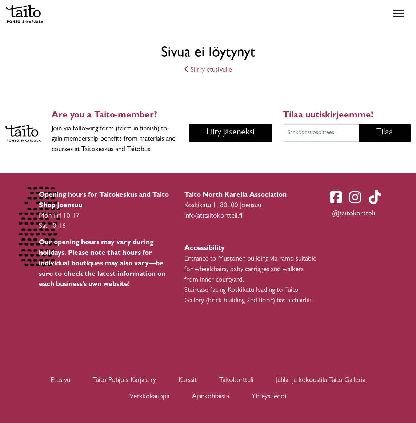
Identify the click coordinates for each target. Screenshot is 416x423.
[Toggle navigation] (398, 14)
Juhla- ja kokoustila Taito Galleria (320, 380)
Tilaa (384, 133)
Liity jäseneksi (231, 133)
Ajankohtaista (210, 397)
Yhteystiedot (269, 397)
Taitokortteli (236, 380)
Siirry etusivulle (208, 70)
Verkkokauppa (149, 397)
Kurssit (188, 380)
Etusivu (60, 380)
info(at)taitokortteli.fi (213, 216)
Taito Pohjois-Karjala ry (124, 380)
